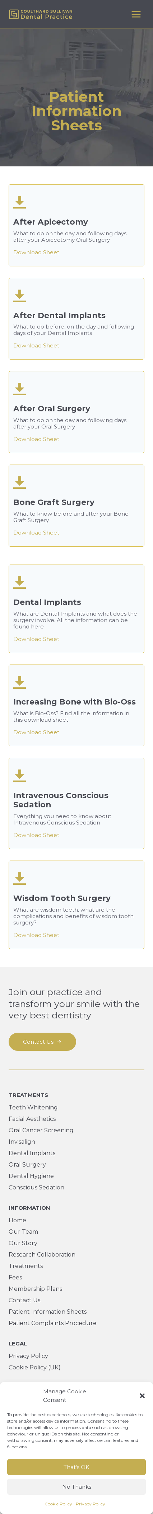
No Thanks (76, 1486)
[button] (142, 1395)
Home (17, 1220)
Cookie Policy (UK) (35, 1367)
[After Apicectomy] (76, 225)
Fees (15, 1277)
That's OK (76, 1467)
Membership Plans (35, 1288)
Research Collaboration (42, 1254)
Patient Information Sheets (48, 1311)
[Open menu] (136, 14)
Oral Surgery (27, 1164)
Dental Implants (32, 1153)
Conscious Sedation (36, 1187)
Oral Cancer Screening (41, 1130)
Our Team (23, 1231)
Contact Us (24, 1300)
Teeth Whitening (33, 1107)
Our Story (23, 1243)
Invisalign (22, 1141)
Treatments (26, 1266)
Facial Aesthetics (32, 1119)
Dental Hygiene (31, 1176)
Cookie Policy (58, 1504)
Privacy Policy (90, 1504)
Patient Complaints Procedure (53, 1323)
